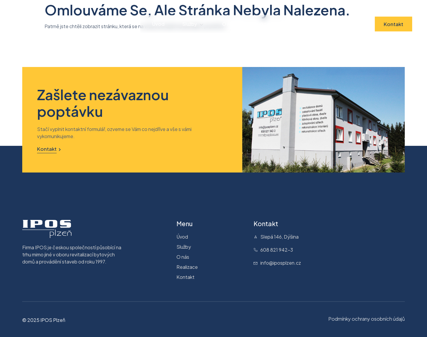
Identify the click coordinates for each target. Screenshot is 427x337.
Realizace (264, 24)
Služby (193, 24)
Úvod (158, 24)
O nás (228, 24)
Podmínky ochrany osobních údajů (366, 319)
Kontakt (393, 24)
